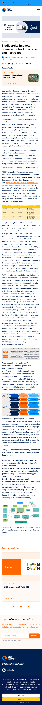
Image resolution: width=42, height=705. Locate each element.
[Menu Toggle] (38, 10)
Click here (6, 527)
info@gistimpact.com (13, 664)
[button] (9, 64)
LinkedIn (10, 670)
